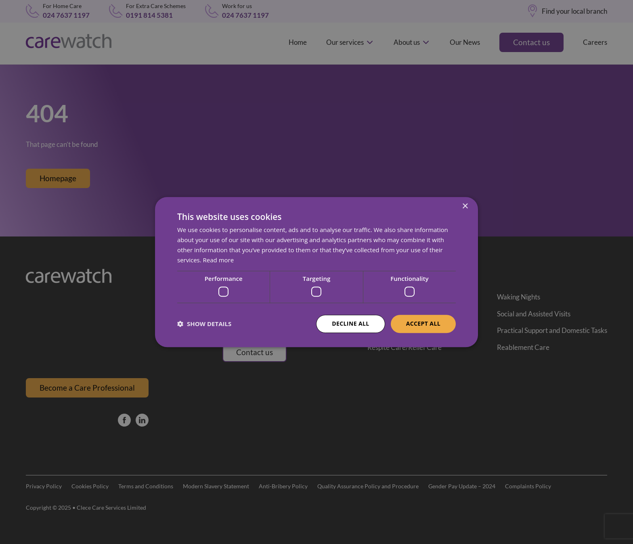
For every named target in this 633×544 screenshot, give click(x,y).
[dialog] (316, 272)
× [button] (465, 206)
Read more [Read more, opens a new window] (218, 260)
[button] (204, 323)
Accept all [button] (423, 323)
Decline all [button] (350, 323)
